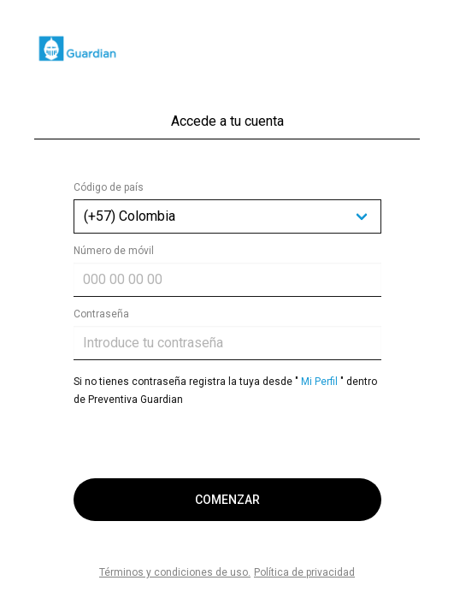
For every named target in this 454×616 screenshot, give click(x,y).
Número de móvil (114, 251)
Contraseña (101, 314)
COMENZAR (227, 499)
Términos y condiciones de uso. (175, 572)
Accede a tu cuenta (227, 121)
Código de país (109, 187)
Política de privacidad (304, 572)
